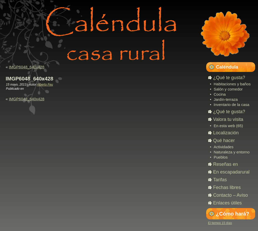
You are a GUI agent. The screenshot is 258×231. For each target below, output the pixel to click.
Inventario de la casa (231, 104)
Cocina (220, 94)
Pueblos (221, 157)
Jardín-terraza (226, 99)
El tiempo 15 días (220, 223)
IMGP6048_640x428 (27, 67)
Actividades (224, 147)
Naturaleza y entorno (231, 152)
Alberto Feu (45, 84)
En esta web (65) (228, 125)
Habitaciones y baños (232, 84)
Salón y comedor (228, 89)
